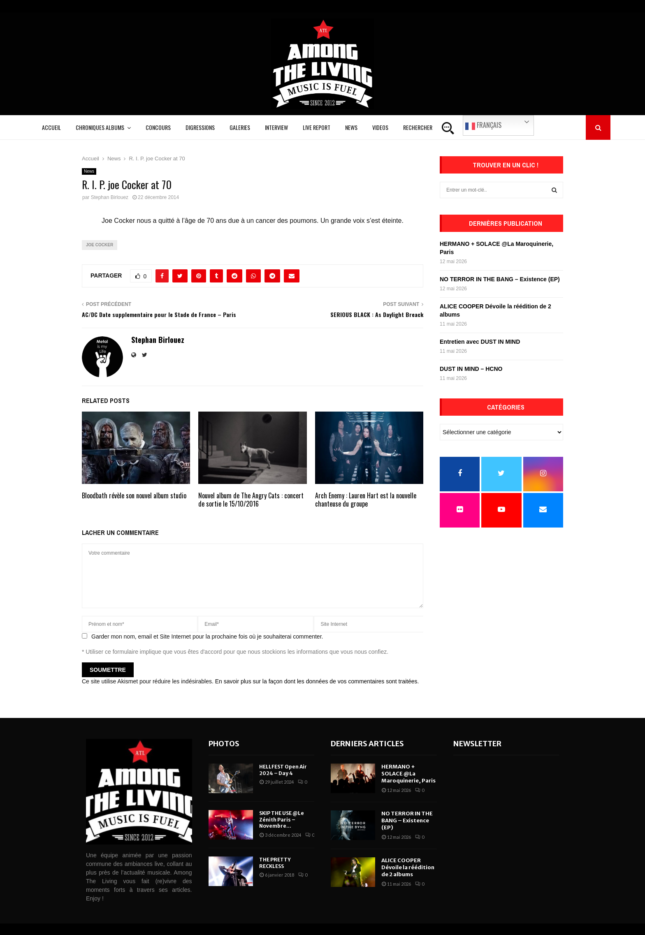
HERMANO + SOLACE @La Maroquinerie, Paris (408, 773)
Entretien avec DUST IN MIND (480, 341)
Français (483, 125)
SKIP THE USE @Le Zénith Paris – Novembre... (281, 819)
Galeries (240, 127)
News (351, 127)
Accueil (51, 127)
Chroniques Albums (100, 127)
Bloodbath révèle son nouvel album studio (134, 495)
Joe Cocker (99, 245)
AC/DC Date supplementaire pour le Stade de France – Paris (159, 314)
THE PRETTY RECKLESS (275, 862)
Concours (158, 127)
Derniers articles (367, 743)
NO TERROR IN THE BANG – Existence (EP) (500, 279)
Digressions (200, 127)
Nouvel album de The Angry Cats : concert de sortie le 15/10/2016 (251, 500)
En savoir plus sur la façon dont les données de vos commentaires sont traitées (316, 681)
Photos (224, 743)
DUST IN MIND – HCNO (471, 369)
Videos (380, 127)
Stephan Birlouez (109, 197)
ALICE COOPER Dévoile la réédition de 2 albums (407, 867)
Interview (276, 127)
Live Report (316, 127)
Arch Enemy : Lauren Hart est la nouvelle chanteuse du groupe (365, 500)
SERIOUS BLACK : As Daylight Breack (376, 314)
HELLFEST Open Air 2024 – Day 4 (283, 770)
